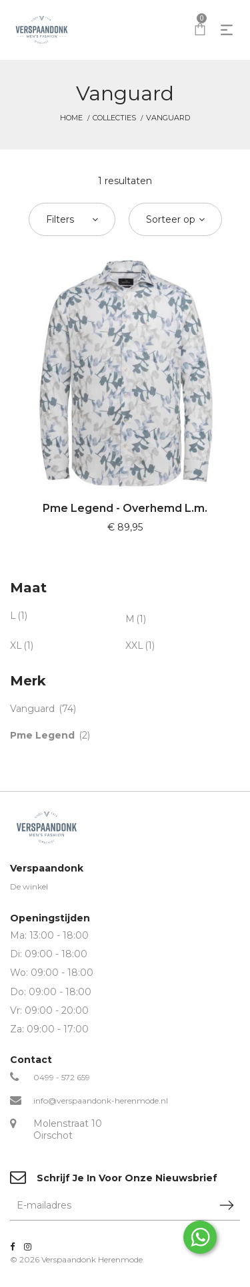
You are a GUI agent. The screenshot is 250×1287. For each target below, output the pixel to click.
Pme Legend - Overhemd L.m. (125, 508)
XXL (134, 645)
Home (71, 117)
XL (16, 645)
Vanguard (32, 709)
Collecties (114, 117)
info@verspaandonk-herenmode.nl (100, 1101)
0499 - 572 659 (61, 1077)
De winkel (29, 886)
